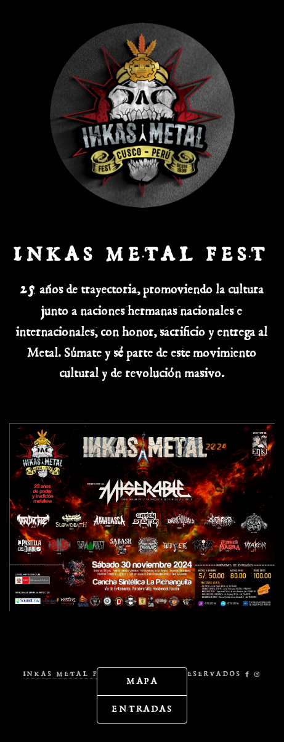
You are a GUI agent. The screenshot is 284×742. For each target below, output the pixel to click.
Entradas (143, 709)
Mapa (143, 681)
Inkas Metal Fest (69, 673)
